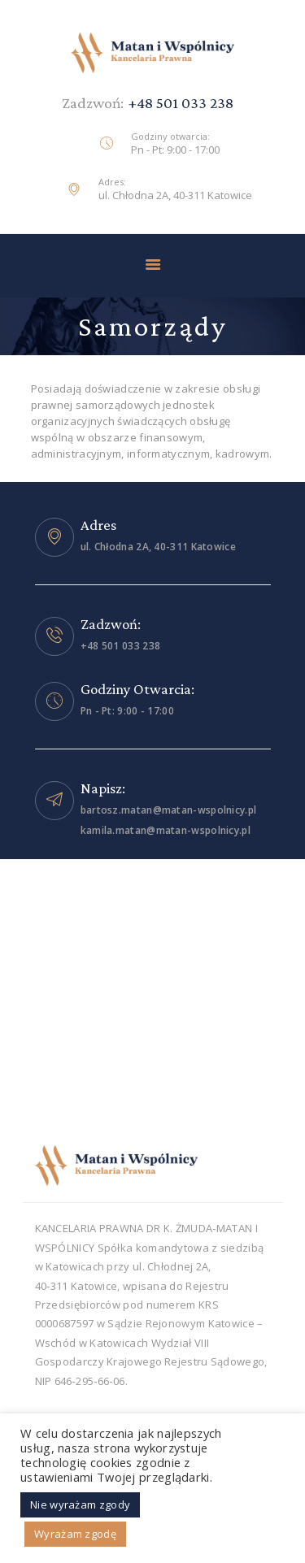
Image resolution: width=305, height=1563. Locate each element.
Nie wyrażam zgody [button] (80, 1504)
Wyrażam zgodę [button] (75, 1533)
